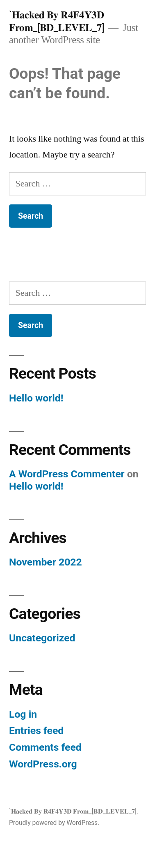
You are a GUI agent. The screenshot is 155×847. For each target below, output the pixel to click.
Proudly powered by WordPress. (54, 823)
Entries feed (36, 730)
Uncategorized (42, 638)
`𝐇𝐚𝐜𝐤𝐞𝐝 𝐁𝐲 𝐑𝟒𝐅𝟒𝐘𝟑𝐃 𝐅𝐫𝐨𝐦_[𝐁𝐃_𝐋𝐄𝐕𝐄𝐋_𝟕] (56, 21)
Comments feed (45, 747)
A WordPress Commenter (67, 474)
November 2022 (45, 562)
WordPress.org (43, 764)
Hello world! (36, 398)
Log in (23, 714)
